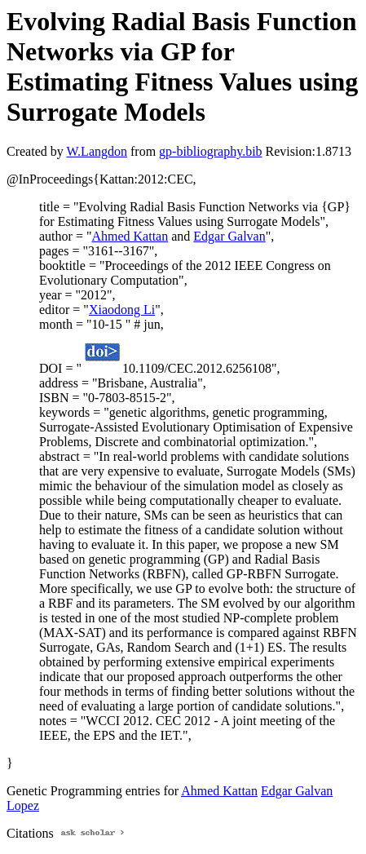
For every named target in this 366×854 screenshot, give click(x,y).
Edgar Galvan (229, 236)
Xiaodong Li (122, 309)
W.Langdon (96, 151)
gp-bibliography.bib (210, 151)
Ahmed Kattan (129, 236)
